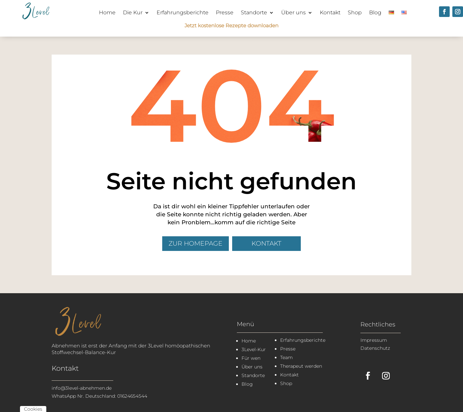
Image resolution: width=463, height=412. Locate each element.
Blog (375, 12)
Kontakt (330, 12)
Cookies (33, 409)
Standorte (254, 12)
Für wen (250, 358)
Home (107, 12)
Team (286, 357)
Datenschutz (375, 348)
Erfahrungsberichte (183, 12)
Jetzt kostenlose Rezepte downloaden (231, 25)
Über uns (293, 12)
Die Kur (133, 12)
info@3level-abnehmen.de (82, 388)
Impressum (373, 340)
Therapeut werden (301, 366)
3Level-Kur (253, 349)
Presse (224, 12)
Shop (355, 12)
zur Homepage (196, 243)
